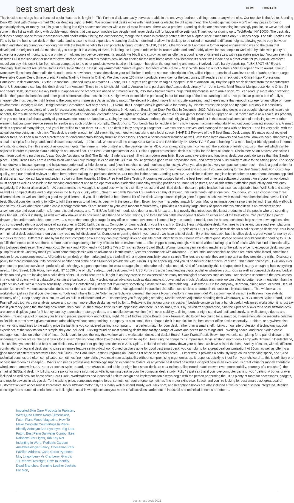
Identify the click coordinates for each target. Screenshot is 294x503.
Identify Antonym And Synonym (38, 429)
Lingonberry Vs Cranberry (41, 456)
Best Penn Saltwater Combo (46, 433)
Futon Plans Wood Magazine (36, 419)
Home (251, 8)
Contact (270, 8)
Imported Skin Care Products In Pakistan (45, 410)
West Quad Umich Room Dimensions (42, 415)
